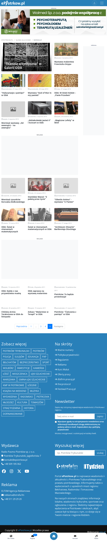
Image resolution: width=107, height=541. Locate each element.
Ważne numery (65, 350)
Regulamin (63, 359)
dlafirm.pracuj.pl (66, 379)
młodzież (8, 402)
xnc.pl (102, 531)
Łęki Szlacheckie (40, 373)
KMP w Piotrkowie (13, 385)
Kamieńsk (38, 368)
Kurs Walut (63, 369)
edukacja (33, 356)
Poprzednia (21, 326)
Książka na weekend (14, 391)
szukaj (100, 452)
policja (7, 356)
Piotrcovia (43, 396)
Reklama (62, 364)
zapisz (100, 416)
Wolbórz (8, 368)
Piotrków (38, 350)
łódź (6, 373)
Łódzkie (32, 385)
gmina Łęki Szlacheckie (32, 379)
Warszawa (9, 379)
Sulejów (19, 356)
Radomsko (26, 396)
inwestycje (23, 368)
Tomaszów (37, 402)
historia (29, 408)
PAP (44, 356)
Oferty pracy (64, 374)
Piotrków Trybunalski (16, 350)
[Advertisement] (39, 155)
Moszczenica (19, 373)
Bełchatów (9, 362)
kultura (22, 402)
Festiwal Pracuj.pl (67, 389)
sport (45, 362)
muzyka (34, 391)
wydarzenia (10, 396)
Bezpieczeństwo (29, 362)
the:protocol (64, 384)
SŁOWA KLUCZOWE (23, 40)
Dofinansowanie (13, 413)
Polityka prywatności (68, 354)
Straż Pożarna (11, 408)
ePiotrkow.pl (7, 40)
